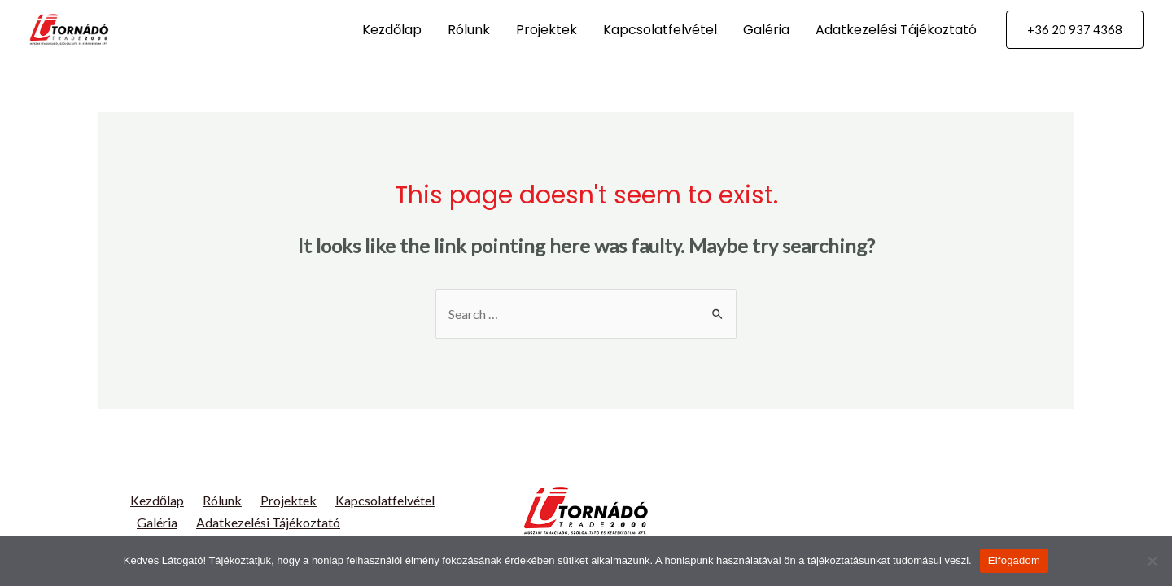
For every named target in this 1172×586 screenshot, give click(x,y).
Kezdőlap (392, 29)
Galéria (766, 29)
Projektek (546, 29)
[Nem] (1152, 561)
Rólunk (469, 29)
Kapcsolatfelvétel (660, 29)
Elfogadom (1014, 560)
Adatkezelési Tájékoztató (896, 29)
